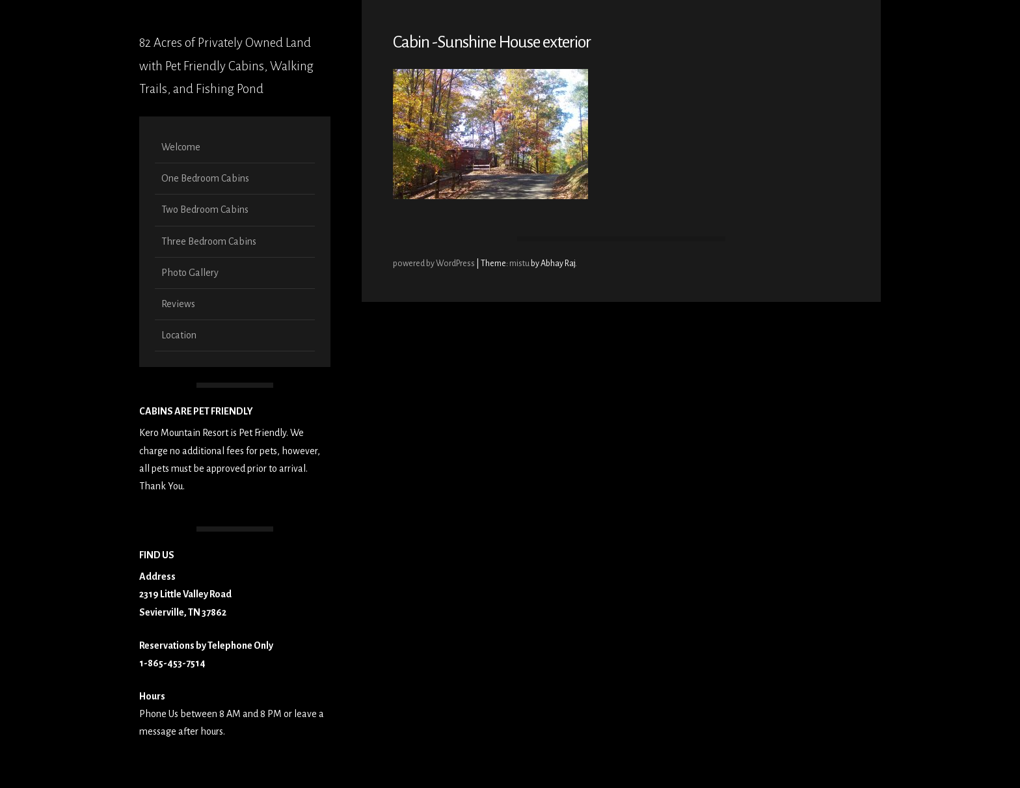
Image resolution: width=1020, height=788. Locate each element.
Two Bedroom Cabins (204, 209)
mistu (519, 263)
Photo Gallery (190, 272)
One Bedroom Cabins (205, 178)
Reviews (178, 304)
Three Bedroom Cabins (208, 241)
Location (178, 335)
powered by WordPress (434, 263)
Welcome (180, 147)
